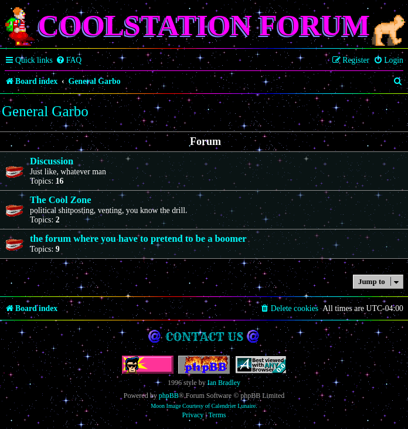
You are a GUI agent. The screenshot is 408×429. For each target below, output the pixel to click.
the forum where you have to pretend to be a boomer (138, 238)
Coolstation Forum (204, 25)
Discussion (51, 161)
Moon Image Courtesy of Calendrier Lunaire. (204, 406)
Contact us (204, 336)
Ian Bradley (224, 383)
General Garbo (45, 111)
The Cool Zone (60, 199)
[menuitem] (69, 60)
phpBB (169, 395)
